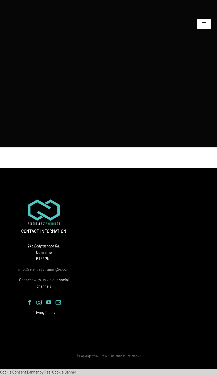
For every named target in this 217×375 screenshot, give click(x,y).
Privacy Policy (43, 312)
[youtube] (48, 302)
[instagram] (39, 302)
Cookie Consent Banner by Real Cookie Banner (38, 371)
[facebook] (29, 302)
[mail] (58, 302)
